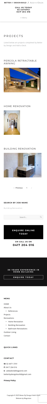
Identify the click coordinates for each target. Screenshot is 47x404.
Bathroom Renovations (17, 328)
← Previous (18, 188)
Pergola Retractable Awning (20, 62)
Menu (24, 17)
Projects (7, 314)
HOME (6, 304)
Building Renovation (20, 148)
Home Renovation (17, 106)
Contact (7, 335)
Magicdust (27, 398)
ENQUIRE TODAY (23, 277)
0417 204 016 (23, 12)
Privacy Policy (10, 380)
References (13, 311)
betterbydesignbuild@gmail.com (17, 374)
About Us (7, 307)
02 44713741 (23, 10)
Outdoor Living (10, 332)
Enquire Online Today (23, 232)
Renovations (9, 318)
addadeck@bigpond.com (16, 371)
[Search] (41, 217)
